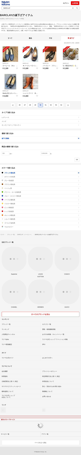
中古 (50, 38)
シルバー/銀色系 (40, 219)
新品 (30, 38)
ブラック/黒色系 (40, 173)
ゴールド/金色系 (40, 223)
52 (51, 105)
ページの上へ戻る (40, 442)
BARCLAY (5, 63)
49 (35, 105)
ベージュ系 (40, 188)
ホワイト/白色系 (40, 177)
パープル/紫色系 (40, 200)
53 (56, 105)
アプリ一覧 (45, 434)
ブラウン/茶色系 (40, 184)
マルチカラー (40, 227)
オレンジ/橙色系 (40, 215)
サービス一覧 (5, 434)
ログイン (66, 3)
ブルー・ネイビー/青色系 (40, 196)
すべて (10, 38)
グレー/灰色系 (40, 180)
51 (45, 105)
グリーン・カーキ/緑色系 (40, 192)
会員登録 (75, 3)
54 (61, 105)
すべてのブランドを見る (40, 314)
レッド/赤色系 (40, 211)
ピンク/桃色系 (40, 207)
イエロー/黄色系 (40, 204)
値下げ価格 (40, 138)
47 (25, 105)
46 (20, 105)
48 (30, 105)
